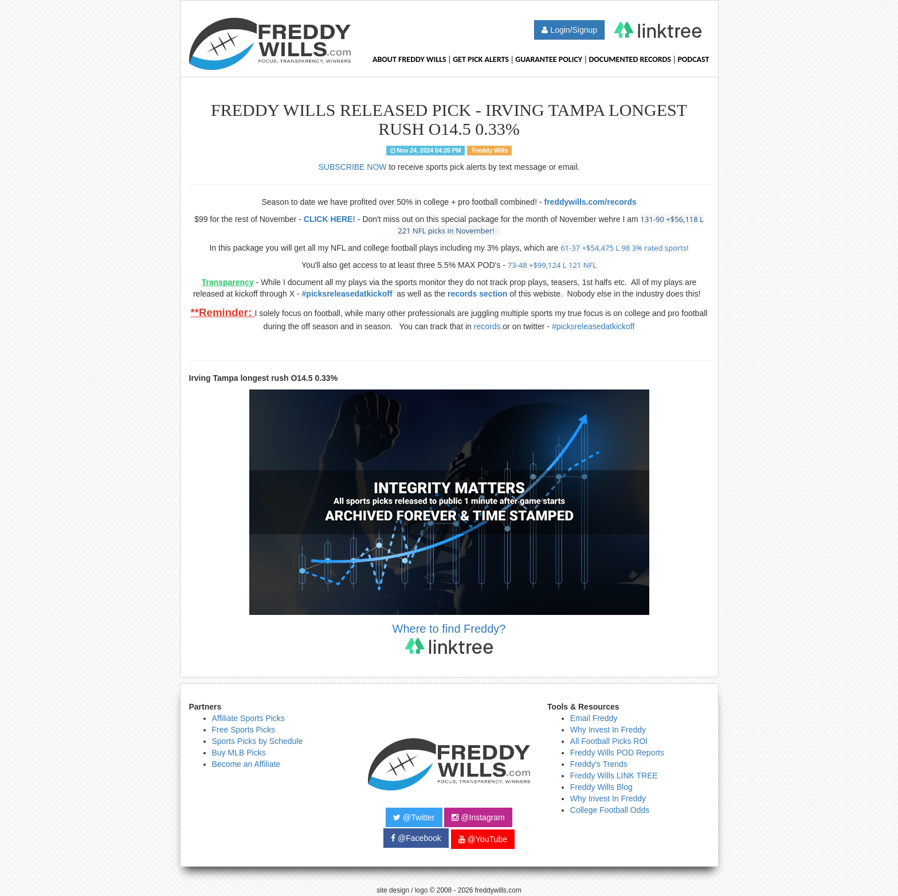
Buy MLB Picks (239, 752)
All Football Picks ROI (609, 741)
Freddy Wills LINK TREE (614, 775)
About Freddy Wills (409, 59)
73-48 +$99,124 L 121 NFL (552, 265)
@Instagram (478, 817)
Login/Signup (569, 29)
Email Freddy (593, 718)
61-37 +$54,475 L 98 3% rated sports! (624, 248)
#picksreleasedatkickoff (348, 293)
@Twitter (413, 817)
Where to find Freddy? (449, 638)
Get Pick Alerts (481, 59)
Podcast (693, 59)
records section (477, 293)
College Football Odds (610, 810)
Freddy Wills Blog (601, 787)
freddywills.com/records (590, 202)
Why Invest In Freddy (608, 729)
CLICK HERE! (329, 219)
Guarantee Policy (548, 59)
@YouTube (482, 839)
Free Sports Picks (243, 729)
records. (488, 326)
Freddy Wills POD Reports (617, 752)
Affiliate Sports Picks (248, 718)
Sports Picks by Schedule (257, 741)
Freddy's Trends (599, 764)
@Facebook (416, 838)
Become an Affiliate (246, 764)
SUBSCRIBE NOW (353, 167)
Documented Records (630, 59)
